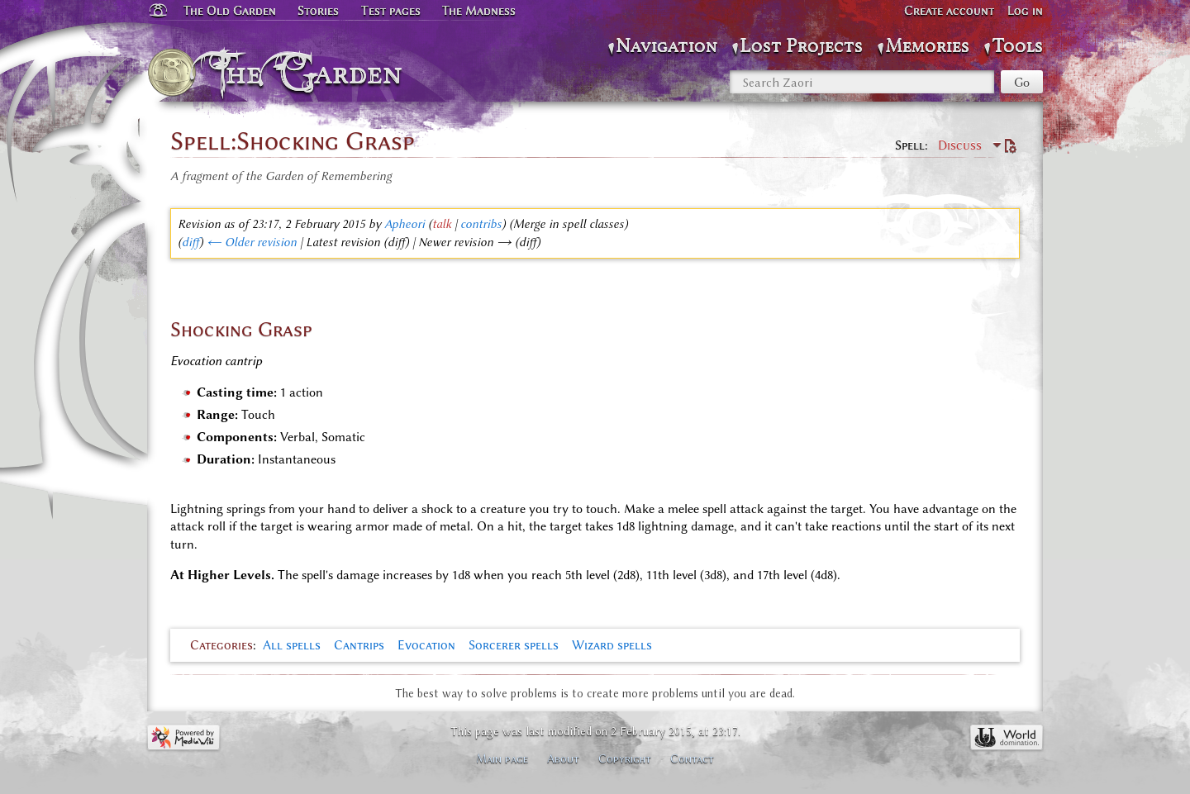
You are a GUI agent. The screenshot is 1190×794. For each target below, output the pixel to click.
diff (190, 242)
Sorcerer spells (514, 645)
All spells (292, 645)
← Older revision (252, 242)
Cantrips (359, 645)
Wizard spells (612, 645)
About (563, 758)
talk (441, 223)
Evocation (426, 645)
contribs (481, 223)
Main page (502, 758)
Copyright (624, 758)
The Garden (311, 73)
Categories (221, 645)
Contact (692, 758)
